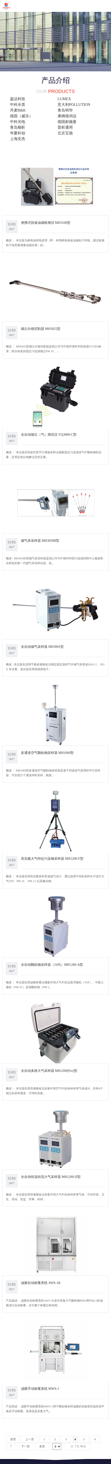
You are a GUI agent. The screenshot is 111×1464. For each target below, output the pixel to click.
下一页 (25, 1446)
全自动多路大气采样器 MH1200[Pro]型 (49, 1071)
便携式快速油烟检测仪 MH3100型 (45, 222)
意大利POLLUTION (74, 104)
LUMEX (64, 99)
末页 (42, 1446)
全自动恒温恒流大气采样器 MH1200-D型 (51, 1177)
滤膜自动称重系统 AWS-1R (41, 1283)
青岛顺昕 (17, 127)
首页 (13, 1439)
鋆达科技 (17, 99)
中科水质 (17, 104)
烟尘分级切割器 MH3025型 (40, 329)
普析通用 (65, 127)
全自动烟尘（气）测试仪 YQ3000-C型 (49, 434)
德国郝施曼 (67, 122)
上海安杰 (17, 139)
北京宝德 (65, 133)
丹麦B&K (18, 110)
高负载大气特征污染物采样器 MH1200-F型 (52, 858)
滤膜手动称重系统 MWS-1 (40, 1389)
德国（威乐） (21, 116)
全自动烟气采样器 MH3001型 (42, 647)
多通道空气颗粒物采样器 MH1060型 (47, 753)
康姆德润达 (67, 116)
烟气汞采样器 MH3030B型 (40, 540)
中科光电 (17, 122)
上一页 (29, 1439)
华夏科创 (17, 133)
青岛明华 (65, 110)
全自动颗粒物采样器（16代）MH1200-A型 (52, 964)
